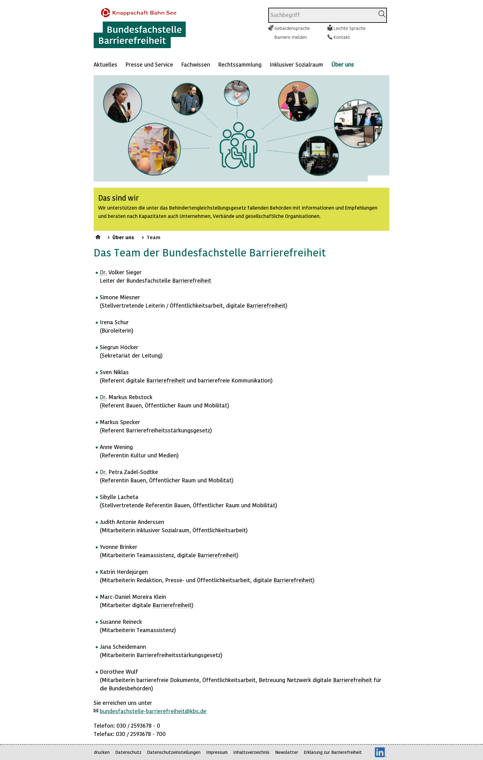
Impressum (217, 752)
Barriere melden (290, 37)
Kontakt (342, 37)
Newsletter (286, 752)
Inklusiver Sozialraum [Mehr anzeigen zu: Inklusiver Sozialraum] (296, 64)
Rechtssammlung (240, 64)
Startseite (99, 236)
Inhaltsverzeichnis (251, 752)
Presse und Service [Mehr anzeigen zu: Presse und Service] (149, 64)
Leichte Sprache (350, 28)
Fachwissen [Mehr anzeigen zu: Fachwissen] (195, 64)
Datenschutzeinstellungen (174, 752)
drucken (102, 752)
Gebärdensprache (292, 28)
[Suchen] (382, 13)
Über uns (342, 64)
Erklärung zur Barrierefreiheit (333, 752)
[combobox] (322, 15)
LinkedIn (381, 752)
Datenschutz (128, 752)
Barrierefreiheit (191, 280)
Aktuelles (105, 64)
